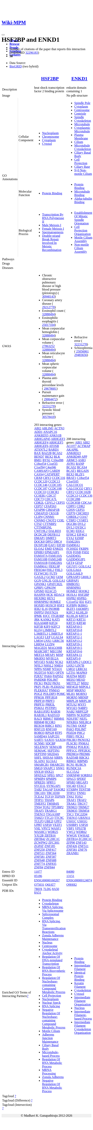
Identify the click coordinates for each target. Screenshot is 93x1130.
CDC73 (39, 499)
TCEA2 (39, 796)
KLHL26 (72, 616)
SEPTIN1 (53, 750)
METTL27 (73, 683)
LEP (48, 637)
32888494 (48, 314)
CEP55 (60, 502)
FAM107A (41, 555)
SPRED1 (40, 782)
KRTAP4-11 (74, 655)
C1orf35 (52, 463)
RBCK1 (84, 757)
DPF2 (49, 541)
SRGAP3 (82, 782)
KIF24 (53, 623)
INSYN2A (51, 612)
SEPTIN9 (40, 754)
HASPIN (40, 594)
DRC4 (58, 541)
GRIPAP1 (72, 580)
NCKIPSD (83, 715)
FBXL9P (54, 566)
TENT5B (84, 789)
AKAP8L (72, 449)
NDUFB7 (72, 718)
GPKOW (50, 587)
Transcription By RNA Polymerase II (53, 218)
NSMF (46, 669)
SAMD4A (40, 736)
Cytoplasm (49, 140)
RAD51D (54, 715)
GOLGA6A (73, 570)
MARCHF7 (41, 651)
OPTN (59, 672)
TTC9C (59, 817)
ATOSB (54, 446)
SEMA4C (40, 750)
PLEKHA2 (58, 686)
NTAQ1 (57, 669)
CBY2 (47, 478)
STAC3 (81, 786)
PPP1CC (71, 750)
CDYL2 (50, 502)
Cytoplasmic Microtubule (82, 129)
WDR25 (53, 832)
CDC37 (51, 495)
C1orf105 (72, 481)
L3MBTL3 (41, 633)
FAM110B (41, 559)
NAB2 (50, 662)
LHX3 (70, 665)
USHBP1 (72, 825)
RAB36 (55, 711)
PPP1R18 (51, 697)
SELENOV (41, 747)
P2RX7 (38, 676)
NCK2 (59, 662)
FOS (69, 552)
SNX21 (49, 771)
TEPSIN (59, 796)
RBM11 (71, 761)
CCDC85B (73, 502)
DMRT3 (51, 538)
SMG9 (38, 768)
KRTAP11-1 (74, 633)
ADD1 (38, 432)
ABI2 (37, 428)
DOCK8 (39, 541)
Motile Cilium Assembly (83, 239)
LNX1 (47, 640)
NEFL (83, 718)
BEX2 (49, 456)
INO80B (54, 609)
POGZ (38, 694)
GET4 (70, 563)
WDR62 (81, 832)
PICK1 (38, 683)
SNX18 (39, 771)
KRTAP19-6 (74, 651)
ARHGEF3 (58, 439)
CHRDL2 (72, 516)
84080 (70, 871)
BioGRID (15, 66)
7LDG (47, 889)
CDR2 (81, 506)
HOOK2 (83, 591)
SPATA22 (40, 775)
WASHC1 (40, 832)
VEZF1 (57, 825)
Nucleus (47, 942)
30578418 (48, 417)
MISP (59, 655)
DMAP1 (39, 538)
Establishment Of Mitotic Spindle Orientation (83, 218)
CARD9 (55, 470)
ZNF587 (51, 856)
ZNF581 (39, 856)
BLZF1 (79, 474)
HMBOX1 (73, 584)
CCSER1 (40, 495)
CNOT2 (51, 520)
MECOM (56, 651)
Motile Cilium (51, 1031)
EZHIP (79, 538)
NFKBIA (72, 722)
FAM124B (55, 559)
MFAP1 (50, 655)
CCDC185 (55, 485)
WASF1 (56, 828)
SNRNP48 (73, 775)
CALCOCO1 (74, 485)
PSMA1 (39, 708)
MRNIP (83, 697)
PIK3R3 (71, 740)
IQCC (46, 616)
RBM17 (48, 718)
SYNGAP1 (53, 786)
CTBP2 (71, 520)
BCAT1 (71, 470)
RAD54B (72, 757)
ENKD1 (79, 78)
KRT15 (71, 619)
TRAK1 (71, 803)
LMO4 (38, 640)
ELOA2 (39, 548)
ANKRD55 (41, 435)
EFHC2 (71, 534)
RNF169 (51, 729)
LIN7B (79, 665)
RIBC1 (49, 725)
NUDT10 (40, 672)
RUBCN (80, 764)
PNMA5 (54, 690)
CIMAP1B (52, 509)
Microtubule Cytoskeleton (82, 147)
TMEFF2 (40, 803)
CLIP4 (38, 516)
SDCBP (50, 743)
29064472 (50, 399)
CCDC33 (40, 492)
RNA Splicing (51, 1006)
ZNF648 (39, 860)
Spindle (79, 117)
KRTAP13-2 (74, 640)
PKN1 (56, 683)
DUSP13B (41, 545)
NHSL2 (48, 665)
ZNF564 (51, 853)
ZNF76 (82, 849)
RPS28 (49, 732)
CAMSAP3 (41, 470)
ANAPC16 (50, 432)
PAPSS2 (58, 676)
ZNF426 (71, 846)
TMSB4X (53, 803)
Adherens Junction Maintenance (50, 1038)
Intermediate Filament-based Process (83, 1015)
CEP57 (38, 506)
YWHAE (83, 835)
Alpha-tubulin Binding (83, 200)
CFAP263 (50, 506)
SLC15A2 (72, 771)
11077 (38, 871)
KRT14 (83, 616)
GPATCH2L (55, 584)
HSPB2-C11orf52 (76, 600)
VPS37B (80, 828)
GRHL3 (86, 577)
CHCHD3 (82, 513)
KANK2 (45, 619)
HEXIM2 (40, 598)
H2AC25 (50, 591)
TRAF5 (39, 810)
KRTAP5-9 (73, 658)
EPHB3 (39, 552)
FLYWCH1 (41, 573)
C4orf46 (50, 467)
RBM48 (39, 722)
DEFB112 (53, 534)
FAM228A (55, 563)
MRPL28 (72, 701)
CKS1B (54, 513)
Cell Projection (80, 161)
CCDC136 (85, 495)
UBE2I (48, 821)
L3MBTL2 (49, 630)
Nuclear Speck (51, 1002)
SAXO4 (60, 740)
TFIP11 (39, 800)
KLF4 (38, 630)
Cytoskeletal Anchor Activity (52, 951)
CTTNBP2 (49, 524)
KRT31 (81, 619)
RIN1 (58, 725)
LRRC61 (81, 669)
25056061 (82, 351)
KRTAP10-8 (74, 630)
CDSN (70, 509)
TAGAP (47, 789)
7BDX (38, 889)
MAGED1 (40, 647)
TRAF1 (71, 800)
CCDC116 (58, 478)
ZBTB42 (39, 839)
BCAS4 (82, 467)
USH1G (82, 821)
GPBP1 (39, 587)
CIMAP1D (41, 513)
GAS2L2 (40, 577)
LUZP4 (49, 644)
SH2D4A (53, 754)
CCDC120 (41, 481)
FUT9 (53, 573)
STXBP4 (72, 789)
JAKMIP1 (82, 609)
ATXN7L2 (41, 449)
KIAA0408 (41, 623)
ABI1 (78, 442)
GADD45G (73, 555)
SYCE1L (40, 786)
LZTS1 (70, 672)
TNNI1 (81, 793)
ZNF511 (39, 853)
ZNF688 (51, 860)
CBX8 (38, 478)
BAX (37, 453)
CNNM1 (48, 516)
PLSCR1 (72, 743)
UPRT (38, 825)
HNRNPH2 (41, 601)
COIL (60, 520)
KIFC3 (55, 626)
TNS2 (70, 796)
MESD (80, 679)
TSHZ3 (39, 817)
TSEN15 (39, 814)
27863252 (48, 346)
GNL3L (47, 580)
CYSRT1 (82, 520)
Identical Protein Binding (79, 976)
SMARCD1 (57, 764)
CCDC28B (73, 499)
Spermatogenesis (52, 232)
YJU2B (39, 835)
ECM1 (70, 531)
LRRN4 (39, 644)
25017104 (48, 325)
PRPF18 (39, 701)
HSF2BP (50, 78)
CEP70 (70, 513)
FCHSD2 (72, 548)
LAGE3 (39, 637)
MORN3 (81, 694)
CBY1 (88, 488)
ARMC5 (71, 460)
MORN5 (71, 697)
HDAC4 (59, 594)
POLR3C (84, 747)
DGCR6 (71, 524)
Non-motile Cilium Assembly (81, 248)
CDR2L (39, 502)
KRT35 (71, 623)
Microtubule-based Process (51, 1054)
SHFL (38, 757)
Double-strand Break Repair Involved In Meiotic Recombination (51, 243)
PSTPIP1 (51, 708)
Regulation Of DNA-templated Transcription (52, 960)
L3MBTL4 (56, 633)
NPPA (38, 669)
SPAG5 (71, 778)
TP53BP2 (57, 807)
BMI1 (38, 460)
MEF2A (39, 655)
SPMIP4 (39, 778)
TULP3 (39, 821)
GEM (59, 577)
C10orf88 (57, 460)
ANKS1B (55, 435)
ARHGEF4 (41, 442)
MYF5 (82, 704)
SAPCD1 (54, 736)
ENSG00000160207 (47, 880)
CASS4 (39, 474)
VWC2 (70, 832)
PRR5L (50, 704)
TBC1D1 (40, 793)
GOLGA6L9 (74, 573)
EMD (48, 548)
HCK (49, 594)
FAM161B (41, 563)
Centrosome (81, 110)
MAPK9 (81, 672)
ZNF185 (49, 846)
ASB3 (82, 460)
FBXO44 (40, 570)
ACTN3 (59, 428)
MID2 (85, 683)
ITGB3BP (57, 616)
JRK (37, 619)
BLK (57, 456)
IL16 (45, 609)
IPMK (38, 616)
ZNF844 (49, 867)
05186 (38, 876)
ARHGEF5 (56, 442)
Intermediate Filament (82, 967)
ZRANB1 (72, 853)
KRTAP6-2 (73, 662)
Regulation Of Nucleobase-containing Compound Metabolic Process (53, 985)
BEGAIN (83, 470)
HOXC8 (50, 605)
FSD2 (85, 552)
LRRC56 (58, 640)
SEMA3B (55, 747)
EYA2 (70, 538)
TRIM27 (83, 807)
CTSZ (38, 524)
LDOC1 (86, 662)
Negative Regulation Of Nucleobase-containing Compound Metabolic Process (53, 1018)
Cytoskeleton (82, 120)
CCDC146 (41, 485)
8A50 (55, 889)
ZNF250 (39, 849)
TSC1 (70, 814)
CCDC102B (83, 492)
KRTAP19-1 (74, 644)
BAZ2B (47, 453)
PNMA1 (83, 743)
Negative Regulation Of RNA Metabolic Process (52, 1086)
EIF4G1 (82, 534)
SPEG (51, 775)
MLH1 (70, 694)
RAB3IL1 (40, 715)
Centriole (80, 113)
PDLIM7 (52, 679)
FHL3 (58, 570)
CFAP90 (39, 509)
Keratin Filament (79, 984)
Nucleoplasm (50, 133)
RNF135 (39, 729)
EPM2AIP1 (52, 552)
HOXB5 (39, 605)
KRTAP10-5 (74, 626)
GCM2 (50, 577)
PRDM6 (84, 754)
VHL (37, 828)
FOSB (77, 552)
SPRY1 (51, 782)
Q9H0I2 (71, 884)
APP (84, 456)
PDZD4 (71, 732)
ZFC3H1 (53, 842)
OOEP (82, 725)
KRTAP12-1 (74, 637)
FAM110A (55, 555)
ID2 (81, 601)
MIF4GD (72, 686)
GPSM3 (39, 591)
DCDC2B (40, 534)
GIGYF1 (72, 566)
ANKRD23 (73, 453)
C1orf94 (39, 467)
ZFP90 (70, 842)
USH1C (71, 821)
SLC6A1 (51, 761)
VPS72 (45, 828)
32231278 (48, 406)
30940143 (48, 296)
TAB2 (38, 789)
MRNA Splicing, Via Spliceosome (52, 908)
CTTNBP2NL (43, 527)
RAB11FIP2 (42, 711)
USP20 (47, 825)
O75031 (39, 884)
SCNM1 (39, 743)
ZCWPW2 (41, 842)
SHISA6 (47, 757)
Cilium (78, 142)
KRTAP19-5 (74, 647)
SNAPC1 (49, 768)
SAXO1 (49, 740)
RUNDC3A (73, 768)
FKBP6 (83, 548)
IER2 (37, 609)
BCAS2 (57, 453)
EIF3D (61, 545)
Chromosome (50, 136)
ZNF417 (51, 849)
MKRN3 (39, 658)
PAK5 (70, 729)
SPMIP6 (51, 778)
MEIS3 (70, 679)
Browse (14, 44)
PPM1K (39, 697)
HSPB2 (71, 598)
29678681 (50, 388)
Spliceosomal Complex (50, 915)
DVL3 (70, 527)
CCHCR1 (53, 492)
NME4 (58, 665)
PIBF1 (70, 736)
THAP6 (49, 800)
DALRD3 (54, 531)
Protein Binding (52, 193)
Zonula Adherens (53, 1077)
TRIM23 (71, 807)
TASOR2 (59, 789)
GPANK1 (40, 584)
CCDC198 (55, 488)
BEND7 (39, 456)
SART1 (39, 740)
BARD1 (53, 449)
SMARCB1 (41, 764)
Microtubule (82, 124)
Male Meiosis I (51, 225)
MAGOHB (55, 647)
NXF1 (51, 672)
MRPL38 (85, 701)
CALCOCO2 (74, 488)
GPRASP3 (73, 577)
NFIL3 (38, 665)
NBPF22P (81, 711)
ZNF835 (51, 863)
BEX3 (70, 474)
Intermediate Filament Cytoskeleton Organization (82, 1027)
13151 (70, 876)
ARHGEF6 (41, 446)
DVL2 (82, 524)
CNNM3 (39, 520)
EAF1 (52, 545)
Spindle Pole (82, 103)
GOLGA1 (59, 580)
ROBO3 (39, 732)
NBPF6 (71, 715)
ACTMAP (83, 446)
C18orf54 (40, 463)
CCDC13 (54, 481)
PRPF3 (49, 701)
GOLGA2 (84, 566)
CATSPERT (52, 474)
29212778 (48, 307)
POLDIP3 (49, 694)
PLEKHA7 (41, 690)
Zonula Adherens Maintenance (53, 937)
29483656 (80, 355)
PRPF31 (39, 704)
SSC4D (71, 786)
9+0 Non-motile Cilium (83, 172)
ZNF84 (38, 867)
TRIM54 (83, 810)
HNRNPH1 (73, 587)
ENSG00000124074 (79, 880)
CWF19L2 (41, 531)
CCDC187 (41, 488)
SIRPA (58, 757)
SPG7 (59, 775)
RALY (38, 718)
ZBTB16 (50, 835)
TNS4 (38, 807)
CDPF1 (71, 506)
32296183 (31, 52)
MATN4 (71, 676)
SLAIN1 (39, 761)
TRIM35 (71, 810)
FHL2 (50, 570)
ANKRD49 (73, 456)
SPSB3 (70, 782)
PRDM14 (72, 754)
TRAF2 (81, 800)
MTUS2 (71, 704)
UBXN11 (84, 817)
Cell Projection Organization (82, 230)
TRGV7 (82, 803)
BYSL (46, 460)
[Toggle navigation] (3, 34)
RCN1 (70, 764)
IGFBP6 (71, 605)
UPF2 (57, 821)
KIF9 (47, 626)
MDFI (82, 676)
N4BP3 (82, 708)
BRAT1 (71, 478)
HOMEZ (55, 601)
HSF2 (60, 605)
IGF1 (88, 601)
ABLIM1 (48, 428)
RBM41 (59, 718)
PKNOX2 (84, 740)
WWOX (71, 835)
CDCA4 (86, 502)
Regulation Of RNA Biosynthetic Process (53, 971)
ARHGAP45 (42, 439)
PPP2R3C (84, 750)
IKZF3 (70, 609)
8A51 (37, 892)
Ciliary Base (82, 166)
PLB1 (46, 686)
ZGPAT (39, 846)
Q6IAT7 (50, 884)
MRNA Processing (49, 1071)
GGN (37, 580)
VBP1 (70, 828)
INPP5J (39, 612)
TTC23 (49, 817)
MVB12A (52, 658)
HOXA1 (71, 594)
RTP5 (58, 732)
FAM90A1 (41, 566)
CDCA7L (51, 499)
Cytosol (47, 143)
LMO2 (70, 669)
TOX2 (46, 807)
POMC (61, 694)
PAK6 (48, 676)
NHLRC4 (85, 722)
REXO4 (39, 725)
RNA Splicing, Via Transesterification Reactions (54, 927)
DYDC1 (80, 527)
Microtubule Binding (82, 193)
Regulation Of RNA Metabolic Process (52, 1063)
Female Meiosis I (53, 228)
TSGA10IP (53, 814)
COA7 (84, 516)
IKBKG (83, 605)
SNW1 (60, 768)
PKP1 (37, 686)
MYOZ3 (39, 662)
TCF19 (49, 796)
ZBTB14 (72, 839)
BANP (80, 463)
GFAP (79, 563)
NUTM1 (71, 725)
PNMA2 (71, 747)
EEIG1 (80, 531)
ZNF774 (39, 863)
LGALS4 (57, 637)
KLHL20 (82, 612)
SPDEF (81, 778)
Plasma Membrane (81, 136)
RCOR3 (50, 722)
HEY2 (51, 598)
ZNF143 (81, 842)
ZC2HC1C (53, 839)
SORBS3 (86, 775)
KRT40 (81, 623)
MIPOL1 (84, 686)
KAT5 (56, 619)
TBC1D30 (53, 793)
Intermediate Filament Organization (82, 1001)
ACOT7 (71, 446)
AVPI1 (70, 463)
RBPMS (82, 761)
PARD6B (40, 679)
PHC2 (81, 732)
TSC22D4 (80, 814)
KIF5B (38, 626)
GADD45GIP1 (75, 559)
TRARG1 (51, 810)
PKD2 (48, 683)
